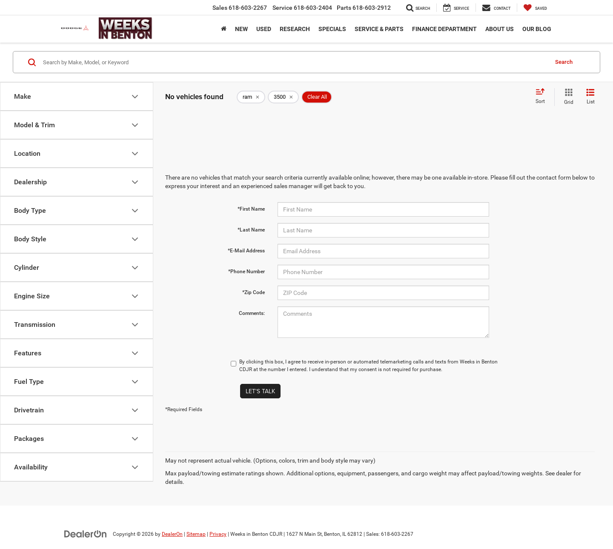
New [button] (241, 29)
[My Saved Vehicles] (535, 7)
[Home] (224, 29)
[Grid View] (567, 97)
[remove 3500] (283, 97)
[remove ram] (251, 97)
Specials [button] (332, 29)
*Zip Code (253, 292)
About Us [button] (499, 29)
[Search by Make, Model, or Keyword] (294, 62)
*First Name (251, 209)
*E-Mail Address (246, 251)
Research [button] (295, 29)
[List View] (590, 97)
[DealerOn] (85, 533)
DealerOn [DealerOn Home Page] (172, 534)
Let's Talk (260, 391)
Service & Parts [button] (379, 29)
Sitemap (196, 534)
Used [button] (263, 29)
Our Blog (536, 29)
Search (564, 62)
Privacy (217, 534)
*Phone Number (246, 271)
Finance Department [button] (444, 29)
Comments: (252, 313)
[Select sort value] (542, 96)
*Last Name (251, 230)
